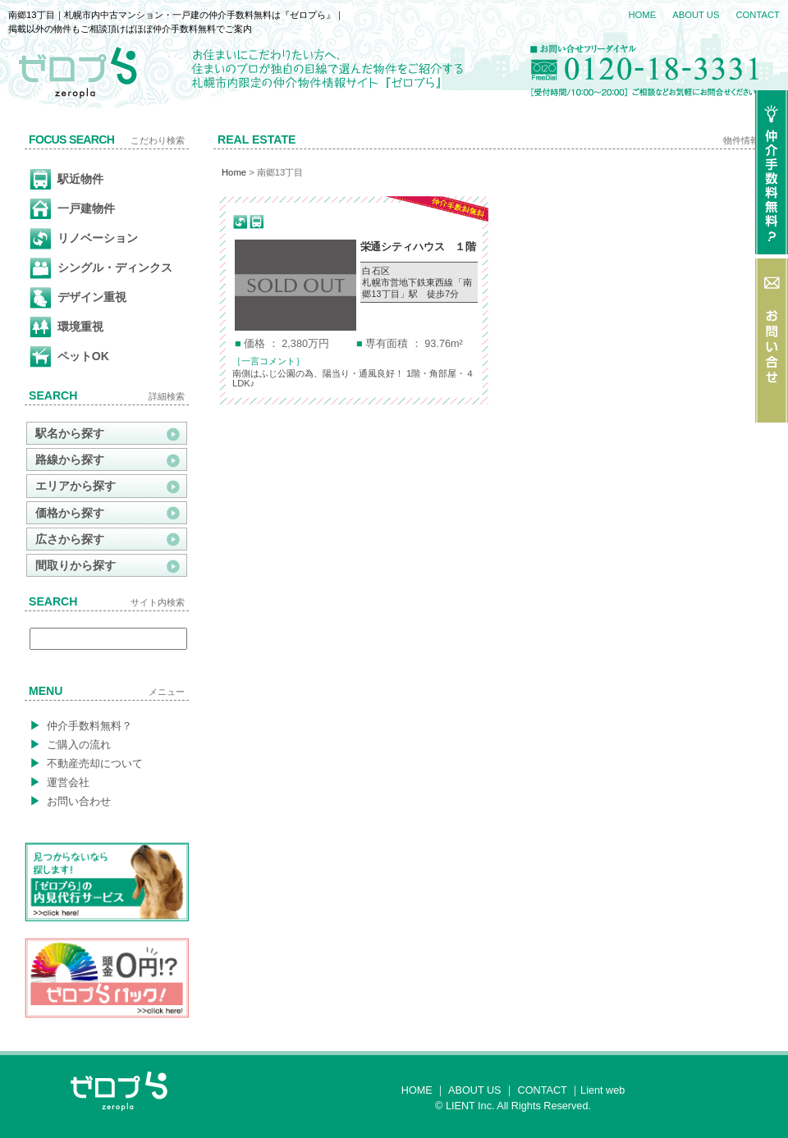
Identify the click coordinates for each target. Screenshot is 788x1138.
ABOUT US (695, 15)
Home (234, 172)
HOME (642, 15)
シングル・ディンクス (101, 268)
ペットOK (69, 357)
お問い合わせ (70, 800)
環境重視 (66, 327)
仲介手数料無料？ (81, 725)
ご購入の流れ (70, 744)
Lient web (602, 1090)
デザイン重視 (78, 297)
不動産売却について (86, 763)
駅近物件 (66, 179)
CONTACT (757, 15)
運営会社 (59, 781)
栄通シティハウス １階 (418, 247)
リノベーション (84, 238)
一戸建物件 (72, 209)
